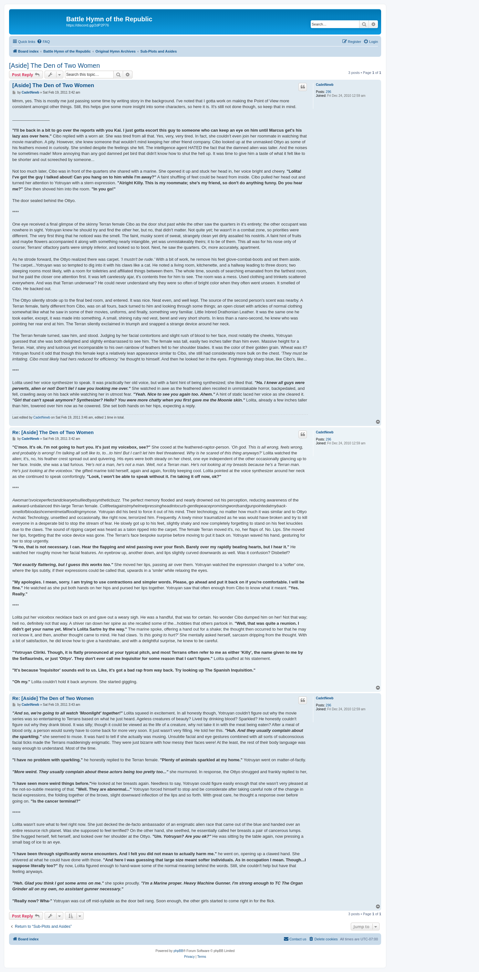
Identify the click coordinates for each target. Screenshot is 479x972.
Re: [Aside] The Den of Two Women (53, 432)
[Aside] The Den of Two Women (54, 65)
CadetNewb (324, 84)
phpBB (178, 951)
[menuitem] (43, 42)
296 (328, 92)
